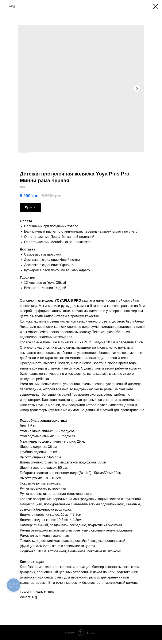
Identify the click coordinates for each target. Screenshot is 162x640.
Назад (11, 6)
